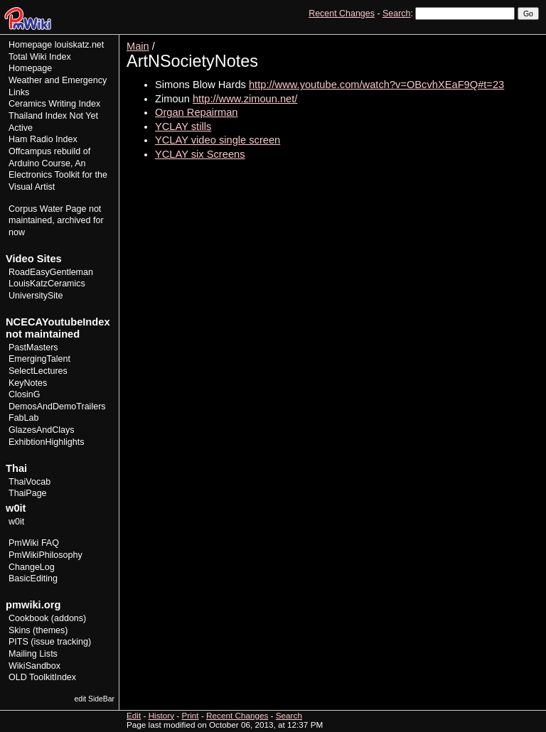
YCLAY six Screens (200, 154)
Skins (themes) (38, 630)
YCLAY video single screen (217, 140)
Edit (466, 39)
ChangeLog (32, 567)
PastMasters (33, 347)
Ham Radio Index (43, 139)
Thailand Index (38, 116)
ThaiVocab (29, 482)
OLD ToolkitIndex (42, 677)
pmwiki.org (33, 604)
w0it (16, 522)
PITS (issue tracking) (50, 642)
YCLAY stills (183, 126)
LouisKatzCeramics (47, 284)
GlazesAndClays (42, 430)
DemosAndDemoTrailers (57, 406)
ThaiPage (28, 493)
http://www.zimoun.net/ (245, 98)
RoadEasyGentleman (51, 272)
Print (526, 39)
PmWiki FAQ (34, 543)
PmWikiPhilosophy (45, 555)
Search (396, 13)
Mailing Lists (33, 654)
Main (138, 46)
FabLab (23, 418)
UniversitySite (36, 296)
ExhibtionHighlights (46, 442)
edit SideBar (94, 699)
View (440, 39)
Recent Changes (342, 13)
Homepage (30, 45)
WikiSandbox (34, 666)
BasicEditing (33, 578)
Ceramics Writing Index (54, 104)
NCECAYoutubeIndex (58, 322)
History (495, 39)
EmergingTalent (39, 359)
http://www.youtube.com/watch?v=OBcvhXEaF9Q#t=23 (376, 84)
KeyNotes (28, 383)
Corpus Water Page (47, 209)
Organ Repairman (196, 112)
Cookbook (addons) (47, 618)
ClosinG (25, 394)
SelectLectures (38, 371)
